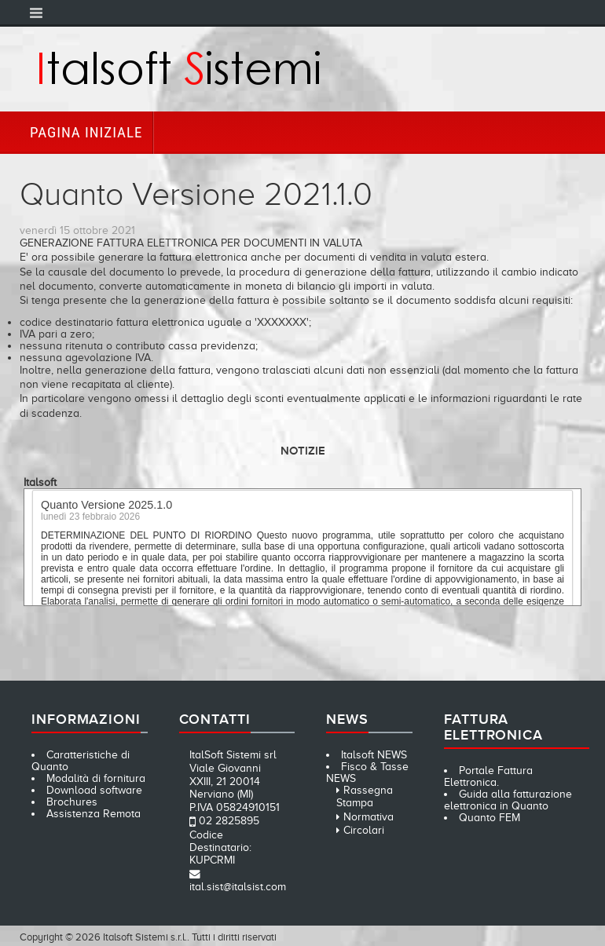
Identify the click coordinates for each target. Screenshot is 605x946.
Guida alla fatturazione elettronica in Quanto (508, 800)
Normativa (368, 817)
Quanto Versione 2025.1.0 (106, 508)
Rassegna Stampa (364, 796)
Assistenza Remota (93, 814)
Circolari (363, 830)
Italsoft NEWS (374, 755)
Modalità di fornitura (95, 778)
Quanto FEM (489, 818)
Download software (94, 790)
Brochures (71, 802)
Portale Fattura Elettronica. (488, 776)
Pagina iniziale (86, 132)
